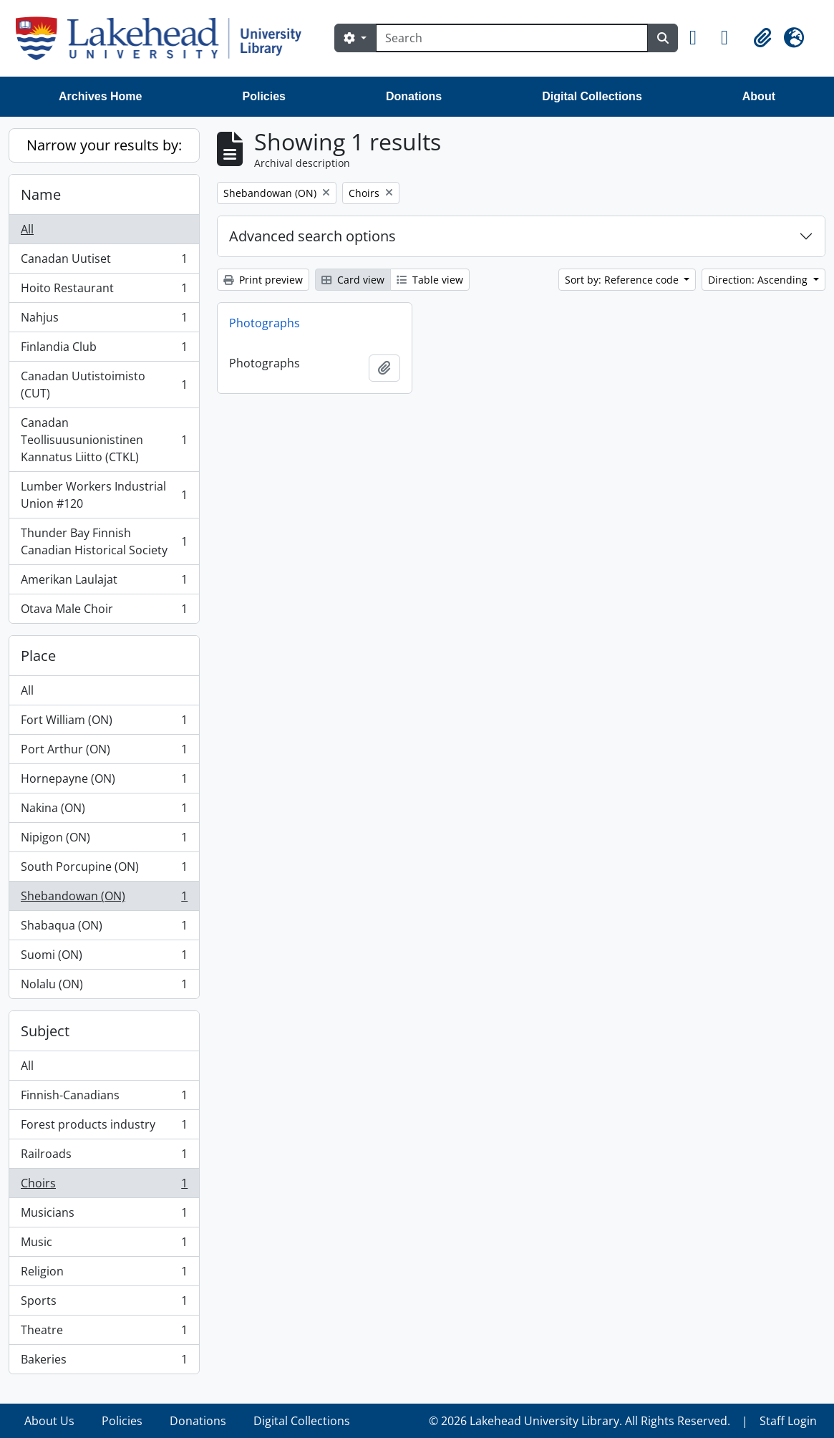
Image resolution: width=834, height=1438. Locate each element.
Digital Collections (592, 96)
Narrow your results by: (104, 145)
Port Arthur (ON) (104, 752)
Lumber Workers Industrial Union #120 (104, 494)
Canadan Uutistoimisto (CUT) (104, 384)
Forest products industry (104, 1127)
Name (41, 194)
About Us (49, 1421)
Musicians (104, 1215)
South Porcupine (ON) (104, 870)
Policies (264, 96)
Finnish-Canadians (104, 1098)
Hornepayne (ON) (104, 781)
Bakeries (104, 1362)
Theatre (104, 1333)
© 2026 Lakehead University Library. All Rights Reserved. (579, 1421)
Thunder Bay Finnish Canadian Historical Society (104, 541)
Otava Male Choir (104, 611)
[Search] (512, 38)
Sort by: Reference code (623, 279)
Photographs (264, 323)
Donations (414, 96)
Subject (45, 1031)
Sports (104, 1304)
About (758, 96)
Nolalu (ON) (104, 986)
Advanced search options (312, 236)
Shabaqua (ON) (104, 928)
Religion (104, 1274)
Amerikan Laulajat (104, 582)
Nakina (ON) (104, 811)
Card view (352, 279)
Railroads (104, 1157)
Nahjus (104, 320)
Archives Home (100, 96)
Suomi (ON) (104, 958)
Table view (430, 279)
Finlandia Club (104, 350)
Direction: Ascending (759, 279)
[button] (699, 38)
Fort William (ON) (104, 723)
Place (38, 655)
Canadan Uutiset (104, 262)
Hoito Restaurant (104, 291)
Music (104, 1245)
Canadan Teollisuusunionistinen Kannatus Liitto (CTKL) (104, 440)
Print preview (263, 279)
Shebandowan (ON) (104, 899)
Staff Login (788, 1421)
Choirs (104, 1186)
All (27, 229)
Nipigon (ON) (104, 840)
